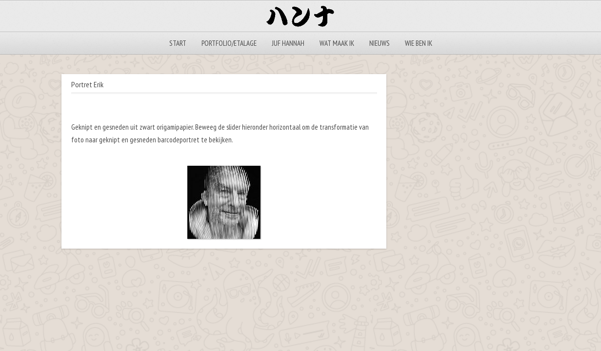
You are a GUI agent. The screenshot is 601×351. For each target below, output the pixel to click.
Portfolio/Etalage (229, 43)
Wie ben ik (418, 43)
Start (177, 43)
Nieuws (379, 43)
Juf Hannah (288, 43)
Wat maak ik (337, 43)
